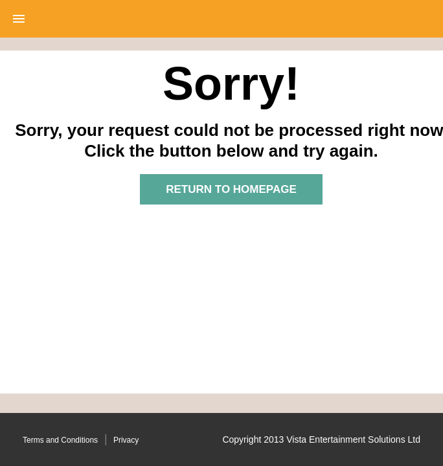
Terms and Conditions (60, 440)
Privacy (126, 440)
